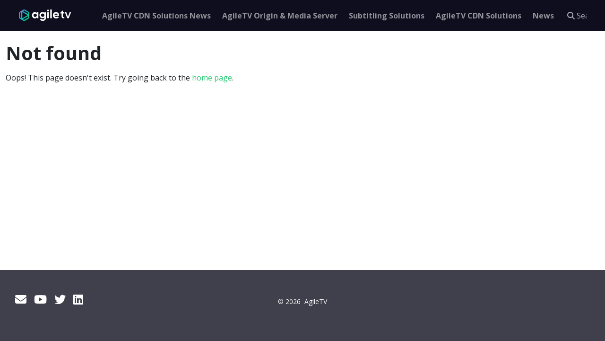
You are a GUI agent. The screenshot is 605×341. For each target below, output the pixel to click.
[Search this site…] (580, 15)
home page (212, 77)
